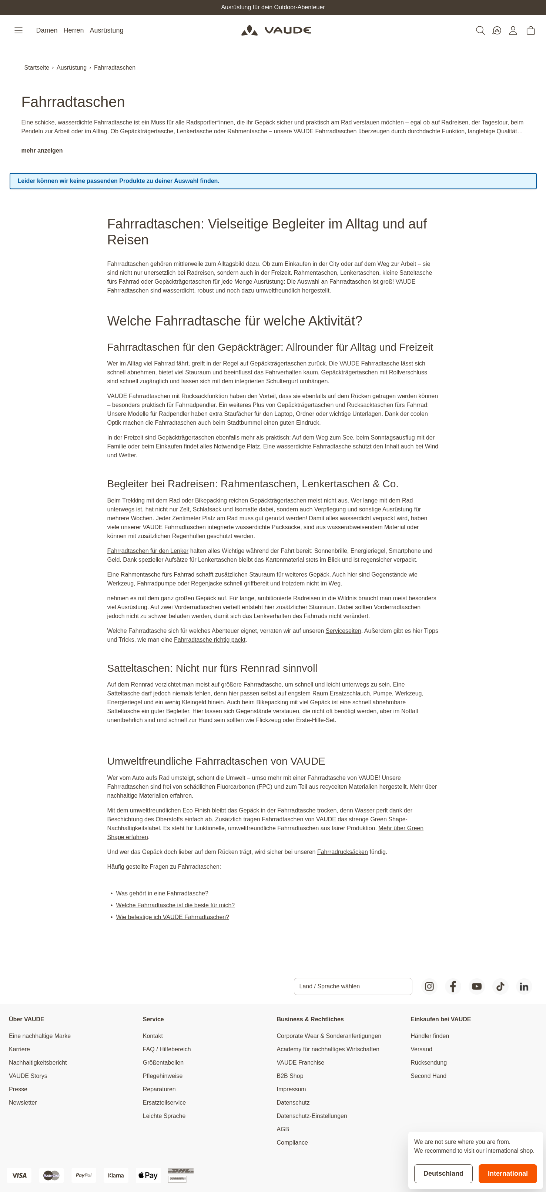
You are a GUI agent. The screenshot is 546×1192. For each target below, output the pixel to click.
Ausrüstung (107, 30)
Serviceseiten (343, 631)
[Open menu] (19, 30)
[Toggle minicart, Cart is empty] (531, 30)
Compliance (292, 1142)
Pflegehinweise (163, 1076)
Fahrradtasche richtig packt (209, 640)
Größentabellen (163, 1062)
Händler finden (430, 1036)
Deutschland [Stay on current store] (443, 1173)
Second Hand (428, 1076)
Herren (74, 30)
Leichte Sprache (164, 1116)
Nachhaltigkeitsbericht (38, 1062)
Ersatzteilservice (164, 1102)
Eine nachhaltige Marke (40, 1036)
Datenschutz (293, 1102)
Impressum (291, 1089)
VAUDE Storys (28, 1076)
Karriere (19, 1049)
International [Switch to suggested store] (508, 1173)
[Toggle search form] (480, 30)
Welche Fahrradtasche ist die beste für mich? (175, 905)
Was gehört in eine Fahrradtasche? (162, 893)
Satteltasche (123, 693)
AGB (283, 1129)
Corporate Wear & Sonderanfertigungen (329, 1036)
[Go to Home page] (276, 30)
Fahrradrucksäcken (342, 852)
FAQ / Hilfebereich (167, 1049)
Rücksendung (429, 1062)
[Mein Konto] (513, 30)
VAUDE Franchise (301, 1062)
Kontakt (153, 1036)
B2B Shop (290, 1076)
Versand (421, 1049)
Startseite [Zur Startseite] (37, 67)
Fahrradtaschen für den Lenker (148, 551)
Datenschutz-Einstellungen (312, 1116)
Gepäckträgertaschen (278, 363)
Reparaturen (159, 1089)
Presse (18, 1089)
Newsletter (23, 1102)
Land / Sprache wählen (329, 986)
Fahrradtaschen (114, 67)
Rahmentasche (141, 574)
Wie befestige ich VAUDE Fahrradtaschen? (173, 917)
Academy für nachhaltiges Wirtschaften (328, 1049)
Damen (47, 30)
